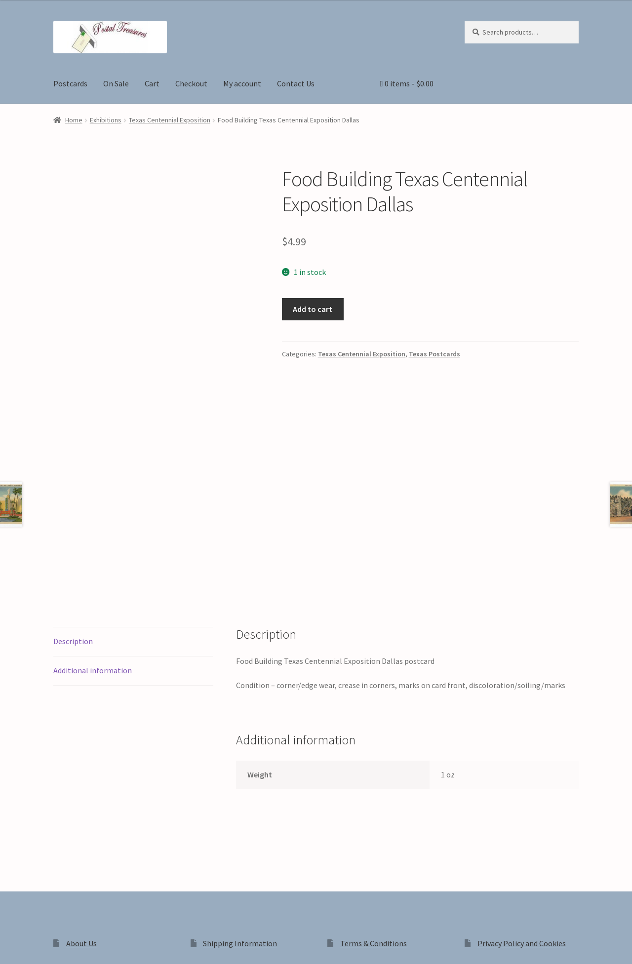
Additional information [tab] (92, 532)
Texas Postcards (434, 353)
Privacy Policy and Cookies (521, 805)
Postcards (70, 83)
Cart (152, 83)
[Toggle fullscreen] (35, 946)
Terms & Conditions (373, 805)
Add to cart (312, 309)
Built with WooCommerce (192, 880)
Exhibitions (105, 120)
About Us (81, 805)
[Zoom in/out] (11, 946)
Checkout (191, 83)
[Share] (59, 946)
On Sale (116, 83)
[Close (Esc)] (83, 946)
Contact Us (296, 83)
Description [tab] (73, 503)
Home (73, 120)
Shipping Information (240, 805)
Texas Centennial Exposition (169, 120)
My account (242, 83)
